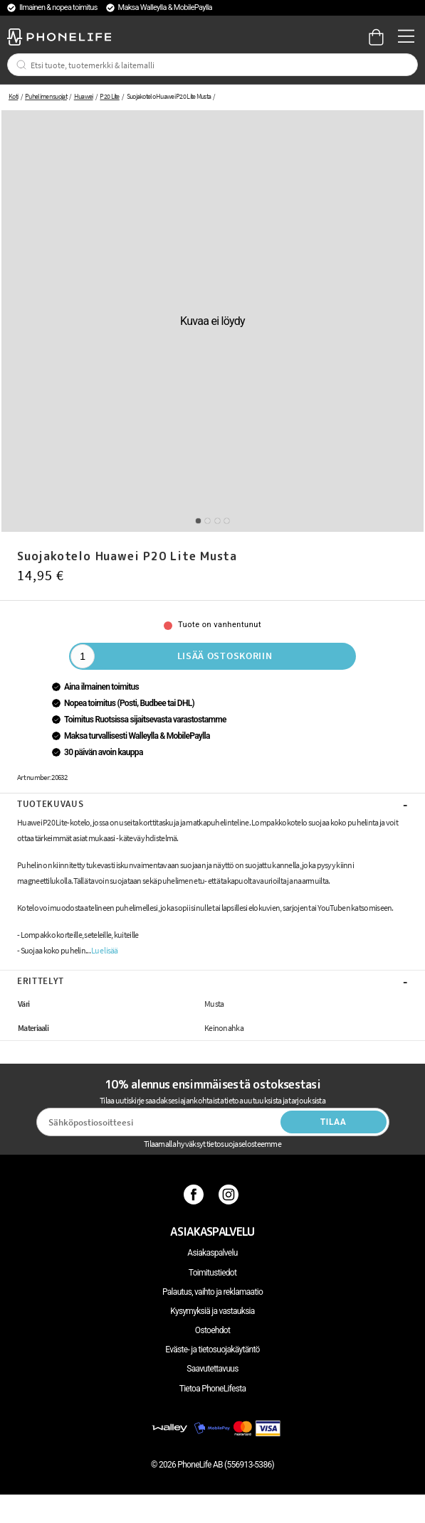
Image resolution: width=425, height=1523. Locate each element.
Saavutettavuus (212, 1369)
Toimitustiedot (212, 1273)
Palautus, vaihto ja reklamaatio (212, 1292)
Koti (13, 96)
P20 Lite (109, 96)
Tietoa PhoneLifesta (212, 1389)
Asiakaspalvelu (212, 1253)
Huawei (83, 96)
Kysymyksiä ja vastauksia (212, 1311)
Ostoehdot (212, 1330)
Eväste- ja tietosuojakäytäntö (212, 1349)
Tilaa (333, 1122)
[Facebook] (195, 1194)
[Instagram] (230, 1194)
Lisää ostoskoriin (225, 655)
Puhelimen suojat (46, 96)
